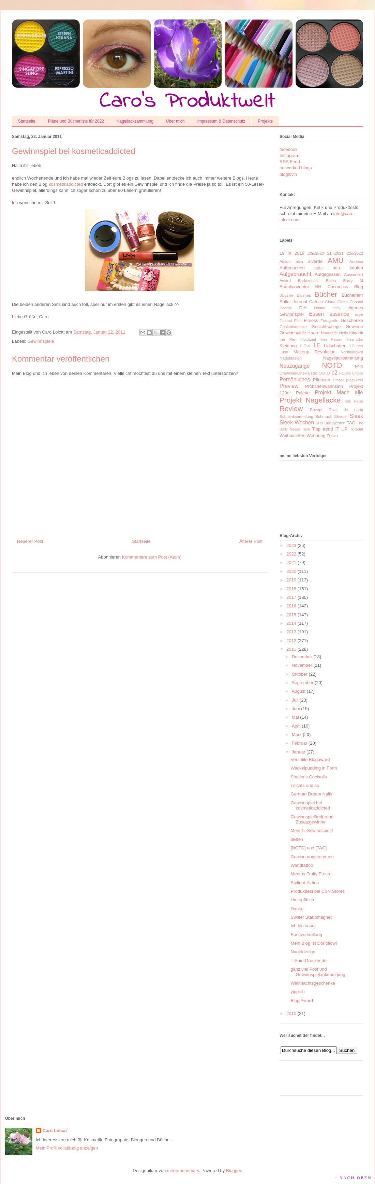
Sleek (356, 416)
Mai (295, 717)
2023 (291, 545)
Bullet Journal (293, 301)
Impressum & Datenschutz (221, 121)
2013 (291, 631)
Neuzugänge (295, 366)
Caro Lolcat (55, 1130)
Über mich (175, 121)
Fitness (311, 320)
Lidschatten (335, 345)
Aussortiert (353, 274)
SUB (319, 423)
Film (298, 320)
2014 (291, 623)
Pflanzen (321, 379)
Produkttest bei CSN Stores (317, 891)
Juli (295, 700)
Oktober (300, 674)
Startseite (26, 121)
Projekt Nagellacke (310, 400)
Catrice (316, 301)
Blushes (304, 295)
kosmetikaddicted (66, 184)
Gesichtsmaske (293, 326)
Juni (296, 708)
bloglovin (288, 174)
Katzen (336, 339)
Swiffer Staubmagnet (310, 917)
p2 (334, 373)
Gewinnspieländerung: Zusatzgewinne (312, 819)
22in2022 (355, 253)
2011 (291, 649)
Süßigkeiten (334, 423)
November (302, 665)
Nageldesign (291, 358)
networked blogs (296, 167)
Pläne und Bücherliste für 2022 (76, 121)
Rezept (316, 409)
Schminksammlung (296, 416)
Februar (300, 743)
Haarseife (329, 332)
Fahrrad (286, 321)
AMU (335, 260)
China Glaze (336, 301)
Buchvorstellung (306, 934)
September (303, 682)
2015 (291, 614)
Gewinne (354, 326)
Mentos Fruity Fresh (310, 873)
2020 (291, 571)
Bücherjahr (352, 295)
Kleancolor (354, 339)
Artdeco (356, 261)
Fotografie (329, 320)
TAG (351, 422)
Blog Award (301, 1000)
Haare (313, 332)
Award (285, 280)
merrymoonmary (183, 1170)
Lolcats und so (304, 785)
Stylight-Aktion (304, 882)
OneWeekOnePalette (298, 373)
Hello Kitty (348, 332)
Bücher (326, 294)
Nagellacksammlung (135, 121)
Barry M (353, 280)
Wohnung (315, 435)
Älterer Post (250, 541)
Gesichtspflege (326, 326)
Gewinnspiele (41, 341)
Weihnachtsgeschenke (312, 983)
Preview (289, 386)
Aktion (285, 261)
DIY (302, 307)
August (298, 691)
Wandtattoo (301, 865)
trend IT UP (335, 429)
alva (299, 261)
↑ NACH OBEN (353, 1177)
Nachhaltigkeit (352, 352)
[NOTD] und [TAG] (308, 847)
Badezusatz (308, 280)
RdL (348, 401)
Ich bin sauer (303, 925)
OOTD (324, 373)
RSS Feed (290, 161)
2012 (291, 640)
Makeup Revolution (314, 351)
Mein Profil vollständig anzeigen (67, 1148)
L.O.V (305, 345)
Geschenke (352, 320)
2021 (291, 562)
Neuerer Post (30, 541)
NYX (359, 366)
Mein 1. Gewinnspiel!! (311, 830)
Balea (331, 280)
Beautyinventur (294, 286)
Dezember (302, 656)
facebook (289, 149)
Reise (358, 401)
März (297, 734)
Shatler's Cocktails (308, 776)
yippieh (297, 991)
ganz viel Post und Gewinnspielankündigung (317, 972)
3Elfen (296, 839)
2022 (291, 553)
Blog (358, 286)
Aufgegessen (328, 274)
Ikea (323, 339)
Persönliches (295, 379)
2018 (291, 588)
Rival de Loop (346, 409)
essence (339, 314)
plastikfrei (354, 380)
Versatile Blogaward (310, 759)
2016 (291, 605)
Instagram (289, 155)
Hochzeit (308, 339)
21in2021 (335, 253)
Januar (298, 752)
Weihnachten (292, 435)
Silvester (341, 417)
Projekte (265, 121)
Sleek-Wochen (297, 422)
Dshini (319, 308)
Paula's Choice (351, 373)
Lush (284, 352)
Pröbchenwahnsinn (324, 386)
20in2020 (316, 253)
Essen (316, 314)
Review (291, 408)
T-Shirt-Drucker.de (308, 960)
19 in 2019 (292, 253)
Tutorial (356, 429)
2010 (291, 1013)
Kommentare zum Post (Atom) (152, 557)
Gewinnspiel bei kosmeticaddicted (310, 805)
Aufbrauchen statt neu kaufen (321, 267)
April (296, 726)
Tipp (316, 429)
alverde (315, 261)
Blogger (233, 1170)
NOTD (332, 365)
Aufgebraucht (295, 274)
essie (359, 314)
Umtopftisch (302, 899)
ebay (337, 308)
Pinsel (338, 380)
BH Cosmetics (331, 286)
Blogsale (286, 295)
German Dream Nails (311, 794)
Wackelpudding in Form (313, 768)
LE (317, 345)
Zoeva (332, 435)
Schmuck (323, 416)
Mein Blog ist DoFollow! (313, 943)
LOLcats (356, 346)
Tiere (306, 429)
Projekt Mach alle (339, 392)
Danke (296, 908)
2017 (291, 597)
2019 (291, 579)
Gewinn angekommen (311, 856)
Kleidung (288, 345)
